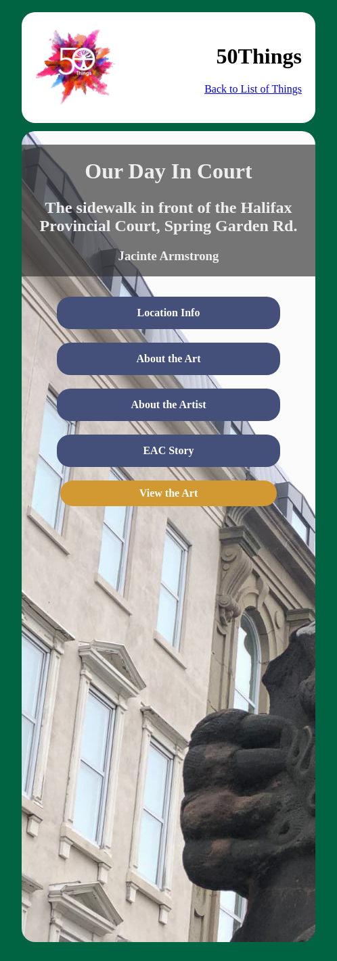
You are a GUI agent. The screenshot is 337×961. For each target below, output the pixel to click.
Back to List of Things (253, 89)
